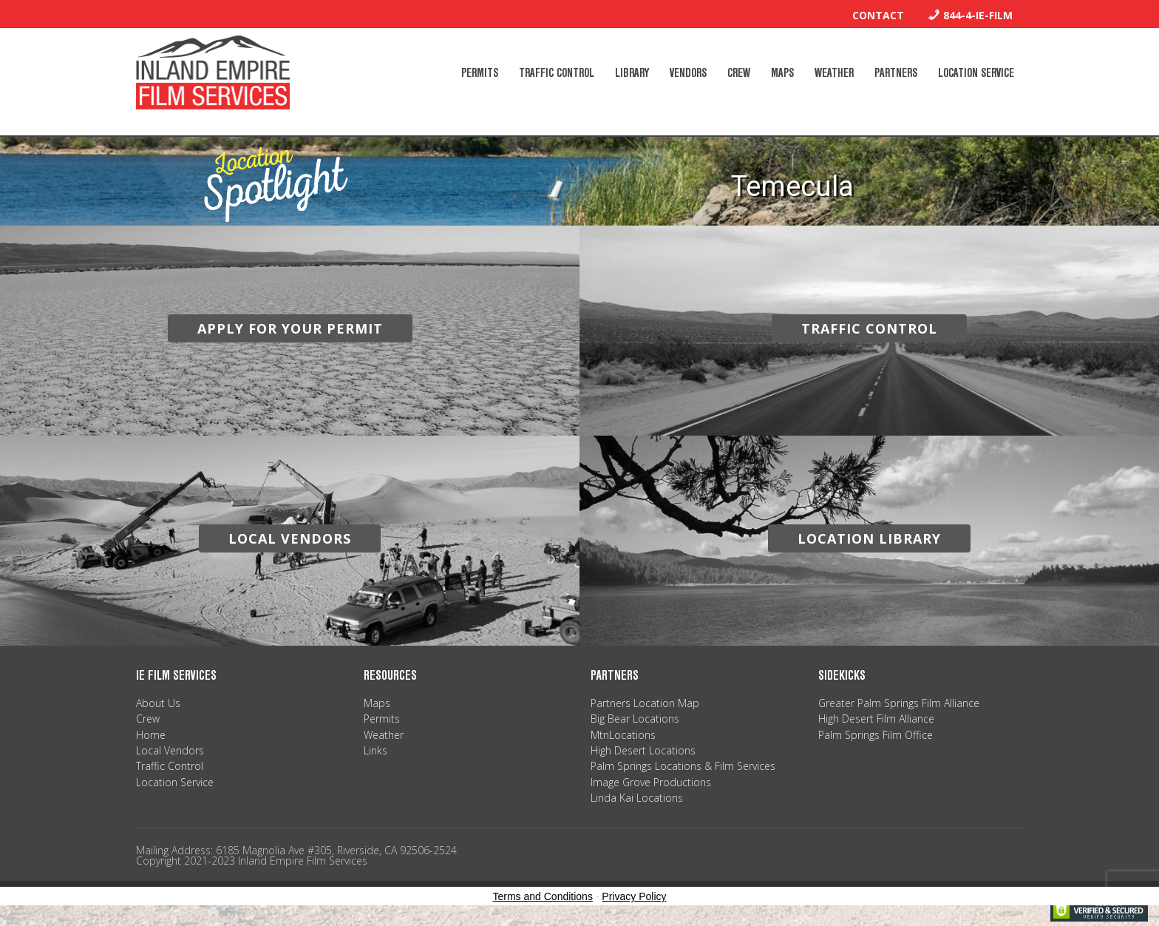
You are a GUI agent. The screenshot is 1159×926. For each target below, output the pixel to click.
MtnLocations (623, 735)
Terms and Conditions (543, 896)
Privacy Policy (634, 896)
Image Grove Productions (651, 782)
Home (151, 735)
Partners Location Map (645, 703)
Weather (384, 735)
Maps (377, 703)
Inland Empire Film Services (213, 72)
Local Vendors (170, 750)
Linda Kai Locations (637, 798)
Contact (878, 15)
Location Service (175, 782)
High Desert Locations (643, 750)
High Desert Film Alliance (876, 719)
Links (375, 750)
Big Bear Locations (635, 719)
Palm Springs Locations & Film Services (683, 766)
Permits (382, 719)
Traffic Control (169, 766)
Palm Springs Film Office (875, 735)
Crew (148, 719)
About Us (158, 703)
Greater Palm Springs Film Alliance (898, 703)
